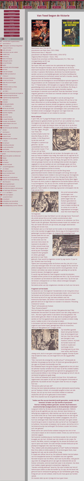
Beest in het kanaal (7, 58)
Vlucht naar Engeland (7, 194)
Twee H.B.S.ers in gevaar (8, 186)
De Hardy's (5, 102)
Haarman (4, 99)
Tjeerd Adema (5, 43)
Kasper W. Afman (6, 48)
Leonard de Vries (6, 197)
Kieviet (3, 130)
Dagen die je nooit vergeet (9, 82)
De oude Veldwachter (7, 147)
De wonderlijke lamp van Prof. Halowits (12, 205)
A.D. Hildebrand (6, 106)
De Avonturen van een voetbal (10, 52)
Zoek (27, 7)
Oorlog (12, 23)
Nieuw (42, 7)
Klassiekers (12, 11)
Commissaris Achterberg (8, 78)
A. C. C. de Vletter (6, 192)
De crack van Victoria (7, 80)
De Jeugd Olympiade (7, 119)
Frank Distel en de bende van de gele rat (12, 93)
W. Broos (4, 76)
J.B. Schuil (4, 169)
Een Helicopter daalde (8, 104)
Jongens (12, 17)
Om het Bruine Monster (8, 145)
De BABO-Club (6, 54)
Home (13, 7)
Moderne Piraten (6, 136)
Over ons (71, 7)
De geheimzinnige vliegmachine (10, 97)
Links (56, 7)
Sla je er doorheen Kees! (8, 173)
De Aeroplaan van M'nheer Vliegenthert (12, 45)
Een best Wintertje (7, 63)
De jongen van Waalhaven (9, 121)
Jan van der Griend (7, 117)
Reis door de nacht (7, 164)
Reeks (11, 36)
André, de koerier (6, 50)
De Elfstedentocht (7, 89)
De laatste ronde (6, 134)
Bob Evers (4, 69)
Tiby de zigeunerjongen (8, 184)
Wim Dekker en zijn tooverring (10, 203)
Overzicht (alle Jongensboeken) (11, 41)
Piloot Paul (5, 160)
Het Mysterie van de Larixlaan (9, 138)
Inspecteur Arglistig (7, 112)
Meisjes (12, 20)
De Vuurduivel (5, 199)
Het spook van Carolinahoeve (10, 177)
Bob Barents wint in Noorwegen (10, 67)
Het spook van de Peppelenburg (10, 179)
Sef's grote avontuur (7, 171)
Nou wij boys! (5, 143)
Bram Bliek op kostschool (9, 74)
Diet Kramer (5, 132)
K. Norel (4, 140)
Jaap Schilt (5, 115)
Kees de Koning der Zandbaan (10, 127)
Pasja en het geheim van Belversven (11, 156)
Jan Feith (4, 91)
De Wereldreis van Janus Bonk (10, 201)
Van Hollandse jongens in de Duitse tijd (12, 188)
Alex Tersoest (5, 181)
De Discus (4, 84)
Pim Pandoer (5, 162)
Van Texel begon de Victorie (9, 190)
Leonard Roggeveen (7, 166)
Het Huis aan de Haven (8, 108)
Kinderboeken (12, 14)
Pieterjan (4, 158)
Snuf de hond (5, 175)
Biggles (4, 65)
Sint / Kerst (12, 26)
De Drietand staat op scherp (9, 87)
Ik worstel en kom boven (8, 110)
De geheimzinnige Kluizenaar (9, 95)
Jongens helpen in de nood (9, 123)
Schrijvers (11, 33)
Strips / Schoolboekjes (12, 30)
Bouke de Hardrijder (7, 71)
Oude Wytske (5, 149)
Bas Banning (5, 56)
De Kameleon (5, 125)
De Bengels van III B (7, 61)
